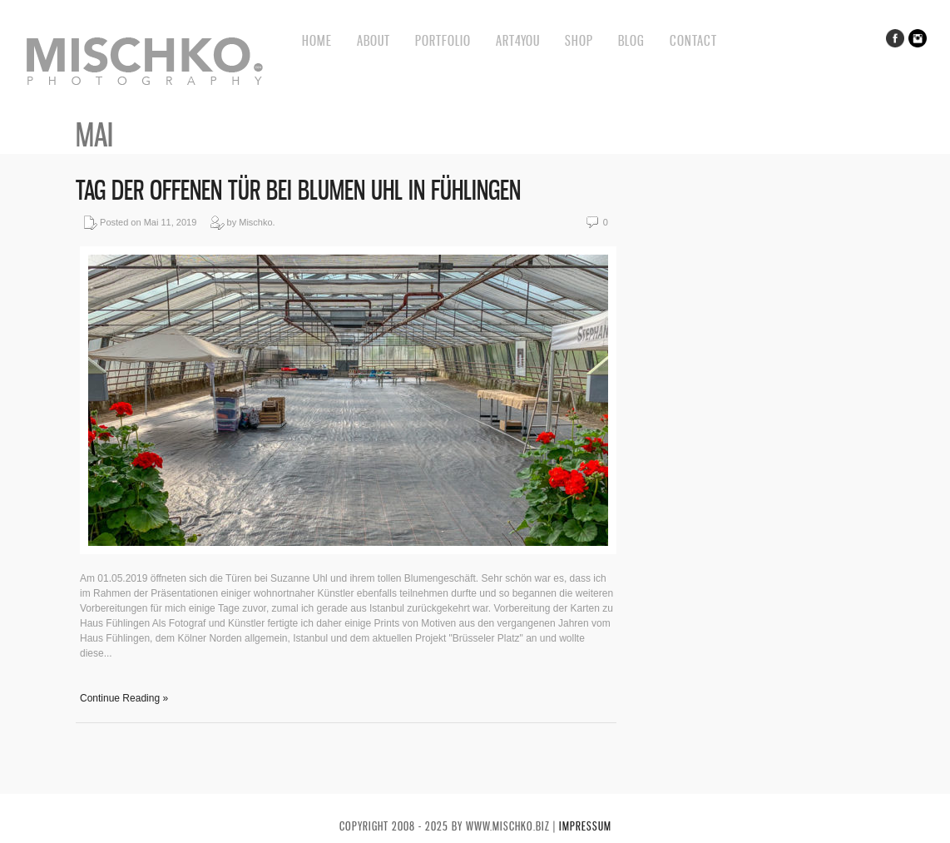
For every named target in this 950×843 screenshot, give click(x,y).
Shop (579, 40)
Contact (693, 40)
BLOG (631, 40)
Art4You (518, 40)
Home (317, 40)
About (373, 40)
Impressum (585, 826)
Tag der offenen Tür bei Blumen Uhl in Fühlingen (298, 190)
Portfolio (443, 40)
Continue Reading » (124, 698)
